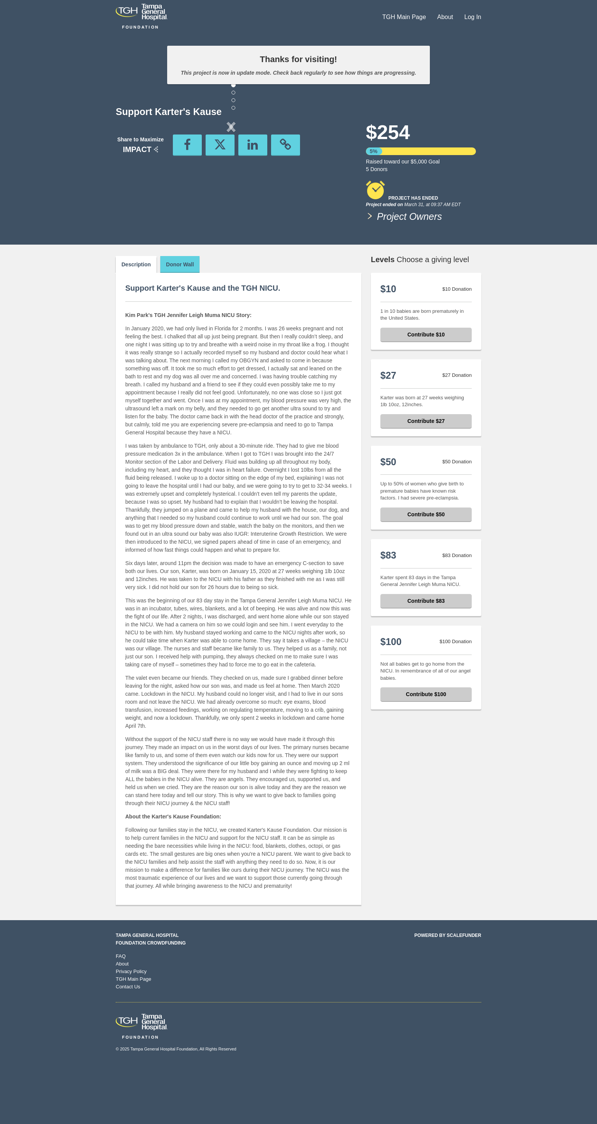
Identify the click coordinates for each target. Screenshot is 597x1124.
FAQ (121, 1013)
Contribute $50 (426, 571)
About (446, 17)
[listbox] (231, 190)
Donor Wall (180, 321)
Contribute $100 (426, 751)
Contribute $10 (426, 391)
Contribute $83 (426, 658)
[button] (133, 190)
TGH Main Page (405, 17)
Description (136, 321)
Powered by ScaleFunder (447, 992)
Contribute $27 (426, 478)
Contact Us (128, 1043)
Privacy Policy (131, 1028)
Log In (473, 17)
